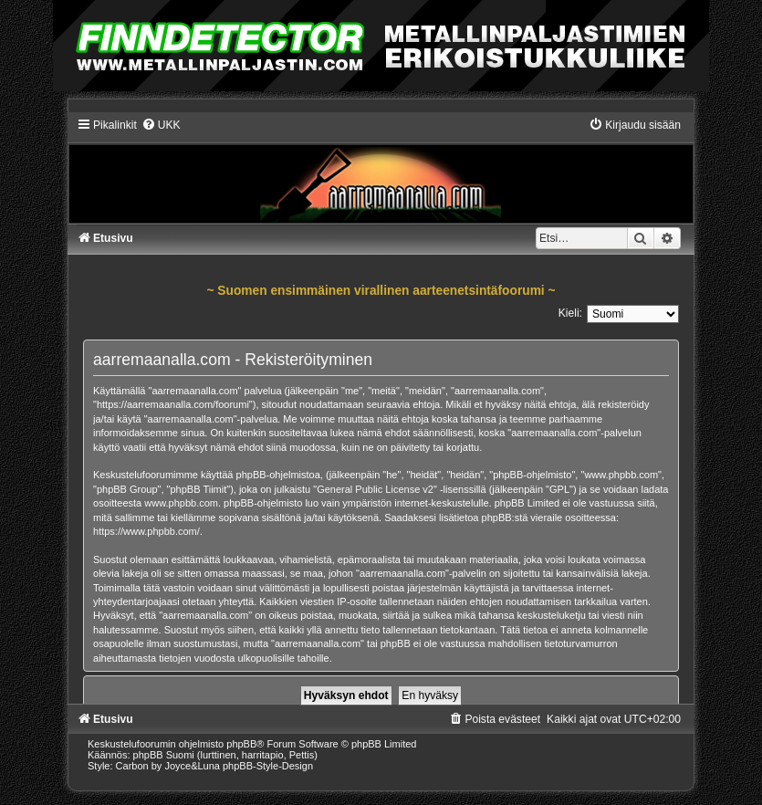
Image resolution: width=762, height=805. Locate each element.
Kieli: (570, 313)
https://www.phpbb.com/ (146, 531)
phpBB (241, 743)
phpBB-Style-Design (268, 765)
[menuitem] (161, 125)
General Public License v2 (375, 489)
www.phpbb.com (181, 502)
